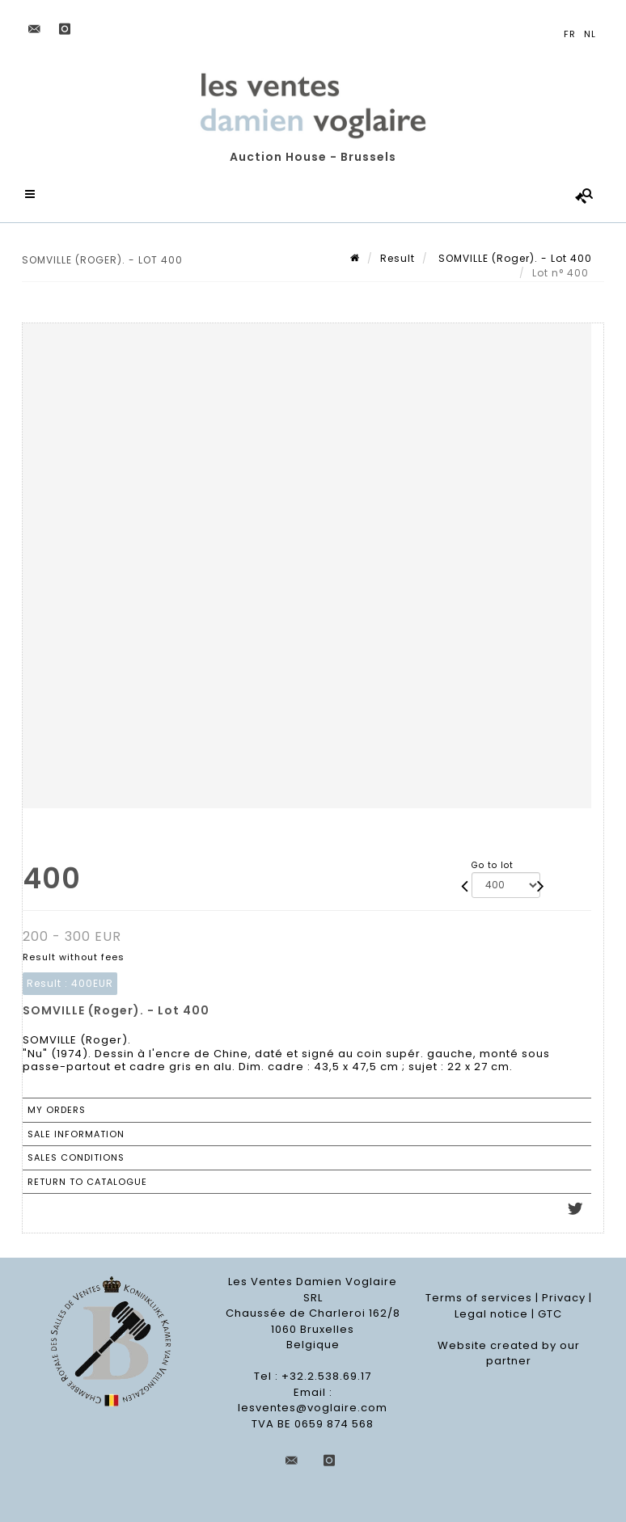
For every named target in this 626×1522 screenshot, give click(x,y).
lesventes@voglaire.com (312, 1407)
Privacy (564, 1297)
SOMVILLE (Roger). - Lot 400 (513, 258)
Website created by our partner (509, 1353)
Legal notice (491, 1314)
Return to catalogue (87, 1181)
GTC (550, 1314)
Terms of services (478, 1297)
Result (397, 258)
